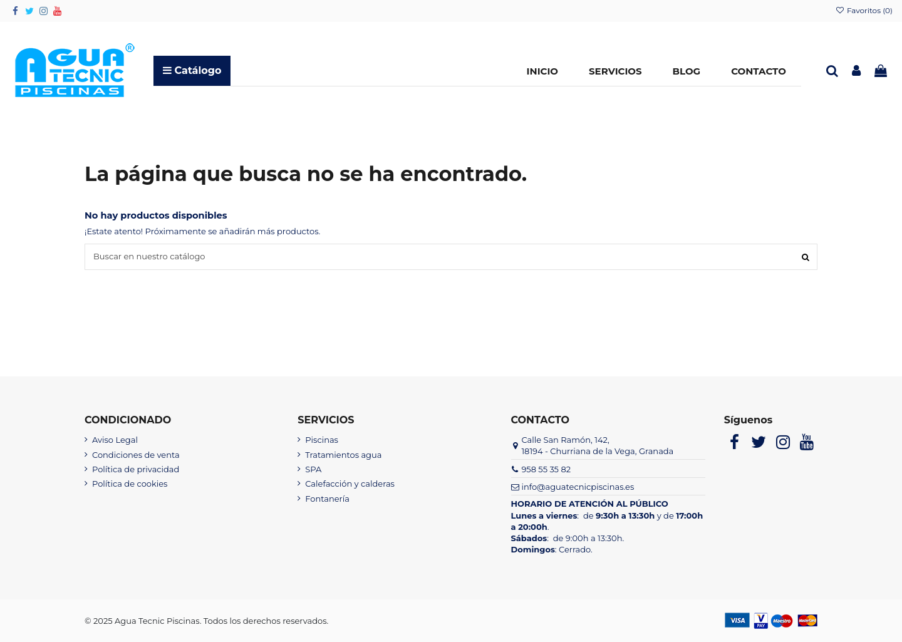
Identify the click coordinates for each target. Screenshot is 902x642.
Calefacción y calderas (350, 484)
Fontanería (327, 499)
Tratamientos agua (343, 455)
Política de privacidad (135, 469)
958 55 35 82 (546, 469)
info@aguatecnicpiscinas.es (577, 487)
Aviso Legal (115, 440)
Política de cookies (129, 484)
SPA (313, 469)
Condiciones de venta (136, 455)
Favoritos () (864, 10)
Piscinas (321, 440)
